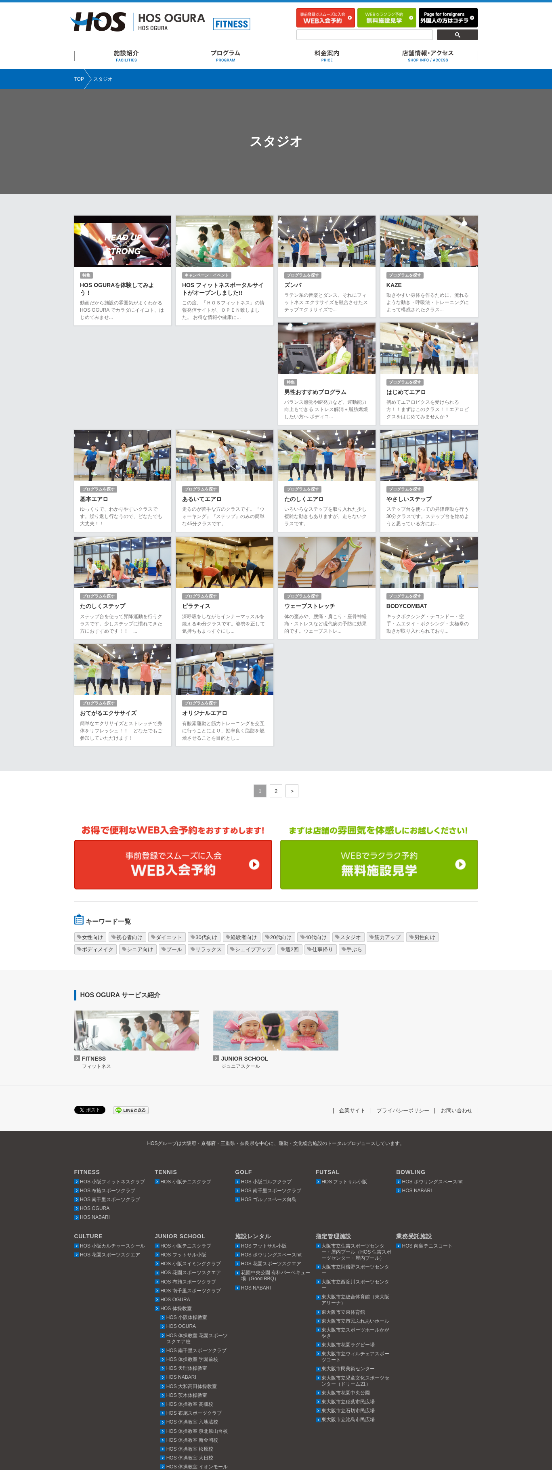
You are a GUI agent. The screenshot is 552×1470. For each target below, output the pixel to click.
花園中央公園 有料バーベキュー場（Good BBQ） (275, 1176)
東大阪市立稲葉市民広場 (348, 1302)
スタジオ (350, 838)
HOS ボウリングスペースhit (432, 1082)
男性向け (424, 838)
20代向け (281, 838)
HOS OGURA (94, 1108)
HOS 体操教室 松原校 (190, 1349)
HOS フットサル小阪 (344, 1082)
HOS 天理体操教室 (186, 1268)
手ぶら (354, 850)
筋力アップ (387, 838)
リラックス (208, 850)
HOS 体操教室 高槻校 (190, 1304)
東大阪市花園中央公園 (345, 1293)
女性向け (92, 838)
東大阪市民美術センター (348, 1269)
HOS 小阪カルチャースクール (112, 1146)
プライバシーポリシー (403, 1011)
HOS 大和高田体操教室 (191, 1287)
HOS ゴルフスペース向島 (268, 1100)
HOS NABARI (95, 1118)
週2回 (292, 850)
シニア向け (140, 850)
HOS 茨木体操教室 (186, 1295)
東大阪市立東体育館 (343, 1212)
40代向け (316, 838)
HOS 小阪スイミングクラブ (190, 1164)
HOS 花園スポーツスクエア (110, 1155)
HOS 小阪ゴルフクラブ (266, 1082)
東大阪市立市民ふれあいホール (355, 1221)
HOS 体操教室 (175, 1209)
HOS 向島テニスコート (427, 1146)
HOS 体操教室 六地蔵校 (192, 1322)
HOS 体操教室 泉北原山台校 (197, 1331)
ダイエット (169, 838)
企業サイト (352, 1011)
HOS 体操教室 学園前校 (192, 1259)
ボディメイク (97, 850)
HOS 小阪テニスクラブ (185, 1082)
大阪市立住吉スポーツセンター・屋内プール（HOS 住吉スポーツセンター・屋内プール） (356, 1152)
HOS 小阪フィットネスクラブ (112, 1082)
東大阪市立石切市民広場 (348, 1311)
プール (174, 850)
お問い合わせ (456, 1011)
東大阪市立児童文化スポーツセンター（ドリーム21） (355, 1281)
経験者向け (244, 838)
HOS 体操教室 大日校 (190, 1358)
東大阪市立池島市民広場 (348, 1320)
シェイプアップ (253, 850)
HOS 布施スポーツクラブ (107, 1091)
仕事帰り (322, 850)
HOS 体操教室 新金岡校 (192, 1340)
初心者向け (129, 838)
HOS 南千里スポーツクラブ (110, 1100)
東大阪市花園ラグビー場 (348, 1245)
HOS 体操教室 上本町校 (192, 1412)
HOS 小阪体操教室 (186, 1217)
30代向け (206, 838)
